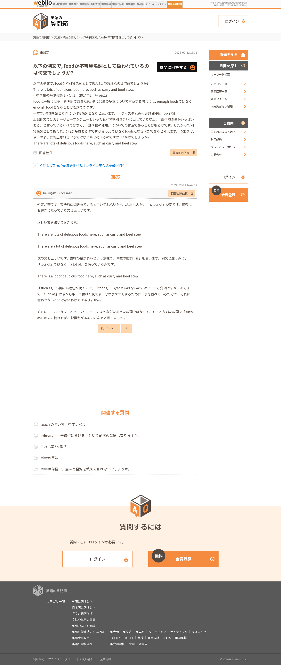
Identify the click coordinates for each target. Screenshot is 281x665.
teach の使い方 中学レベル (63, 424)
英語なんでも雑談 (83, 626)
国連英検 (181, 638)
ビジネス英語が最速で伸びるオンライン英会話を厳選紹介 (82, 165)
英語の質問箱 (175, 4)
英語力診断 (118, 4)
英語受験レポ (81, 638)
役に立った (108, 328)
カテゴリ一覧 (219, 84)
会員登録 (223, 192)
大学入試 (153, 638)
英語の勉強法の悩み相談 (88, 632)
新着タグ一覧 (219, 99)
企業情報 (105, 659)
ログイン (232, 21)
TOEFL (128, 638)
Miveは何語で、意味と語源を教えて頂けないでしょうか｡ (85, 468)
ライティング (179, 632)
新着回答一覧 (219, 91)
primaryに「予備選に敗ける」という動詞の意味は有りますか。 (90, 435)
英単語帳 (106, 4)
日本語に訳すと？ (83, 607)
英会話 (140, 4)
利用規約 (216, 139)
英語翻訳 (130, 4)
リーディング (157, 632)
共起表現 (95, 4)
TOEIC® (115, 638)
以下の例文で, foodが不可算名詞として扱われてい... (113, 37)
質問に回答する (173, 67)
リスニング (199, 632)
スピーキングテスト (155, 4)
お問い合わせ (88, 659)
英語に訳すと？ (82, 601)
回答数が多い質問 (222, 106)
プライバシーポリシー (224, 147)
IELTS (167, 638)
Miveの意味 (49, 457)
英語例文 (73, 4)
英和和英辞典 (60, 4)
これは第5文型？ (53, 446)
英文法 (127, 632)
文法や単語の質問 (65, 37)
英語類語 (84, 4)
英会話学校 (117, 644)
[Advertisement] (143, 20)
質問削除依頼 (181, 153)
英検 (140, 638)
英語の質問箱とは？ (223, 132)
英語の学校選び (82, 644)
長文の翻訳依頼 (82, 614)
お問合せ (216, 154)
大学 (132, 644)
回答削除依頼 (179, 193)
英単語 (140, 632)
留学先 (143, 644)
